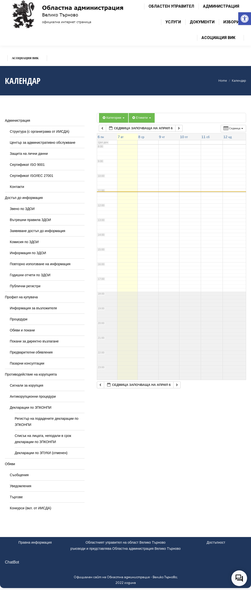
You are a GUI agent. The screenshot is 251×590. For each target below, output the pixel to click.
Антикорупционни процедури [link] (33, 396)
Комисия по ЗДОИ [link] (24, 242)
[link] (244, 18)
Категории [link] (114, 117)
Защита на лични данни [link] (29, 154)
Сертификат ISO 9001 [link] (27, 165)
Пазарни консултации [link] (27, 363)
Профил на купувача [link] (21, 297)
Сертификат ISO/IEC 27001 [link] (31, 176)
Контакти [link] (17, 187)
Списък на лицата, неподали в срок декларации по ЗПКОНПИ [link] (43, 439)
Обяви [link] (10, 464)
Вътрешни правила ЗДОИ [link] (30, 220)
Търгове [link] (16, 497)
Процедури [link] (18, 319)
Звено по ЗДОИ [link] (22, 209)
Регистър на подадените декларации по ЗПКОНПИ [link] (46, 422)
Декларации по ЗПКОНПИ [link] (30, 407)
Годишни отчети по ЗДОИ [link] (30, 275)
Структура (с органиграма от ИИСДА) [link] (39, 131)
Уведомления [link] (20, 486)
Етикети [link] (141, 117)
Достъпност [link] (216, 542)
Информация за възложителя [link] (33, 308)
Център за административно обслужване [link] (42, 142)
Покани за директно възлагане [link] (34, 341)
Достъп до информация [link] (24, 198)
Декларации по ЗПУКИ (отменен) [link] (41, 453)
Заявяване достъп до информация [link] (37, 231)
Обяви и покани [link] (22, 330)
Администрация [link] (17, 120)
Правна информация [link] (35, 542)
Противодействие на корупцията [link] (31, 374)
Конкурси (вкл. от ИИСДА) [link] (30, 508)
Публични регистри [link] (25, 286)
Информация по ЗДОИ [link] (28, 253)
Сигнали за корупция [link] (26, 385)
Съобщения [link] (19, 475)
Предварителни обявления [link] (31, 352)
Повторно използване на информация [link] (40, 264)
